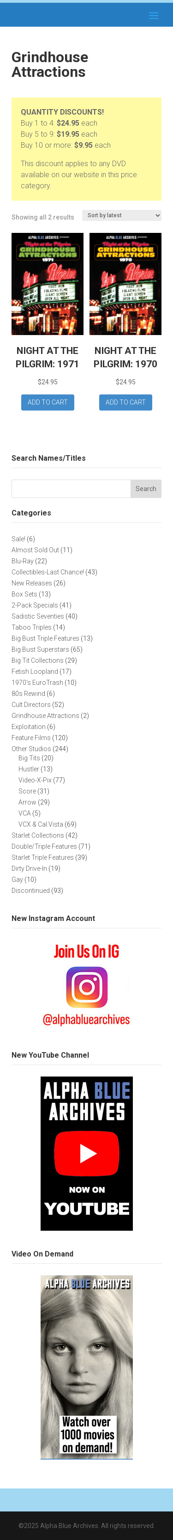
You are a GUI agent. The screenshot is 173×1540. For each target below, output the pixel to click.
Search (146, 488)
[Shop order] (121, 215)
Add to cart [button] (48, 402)
